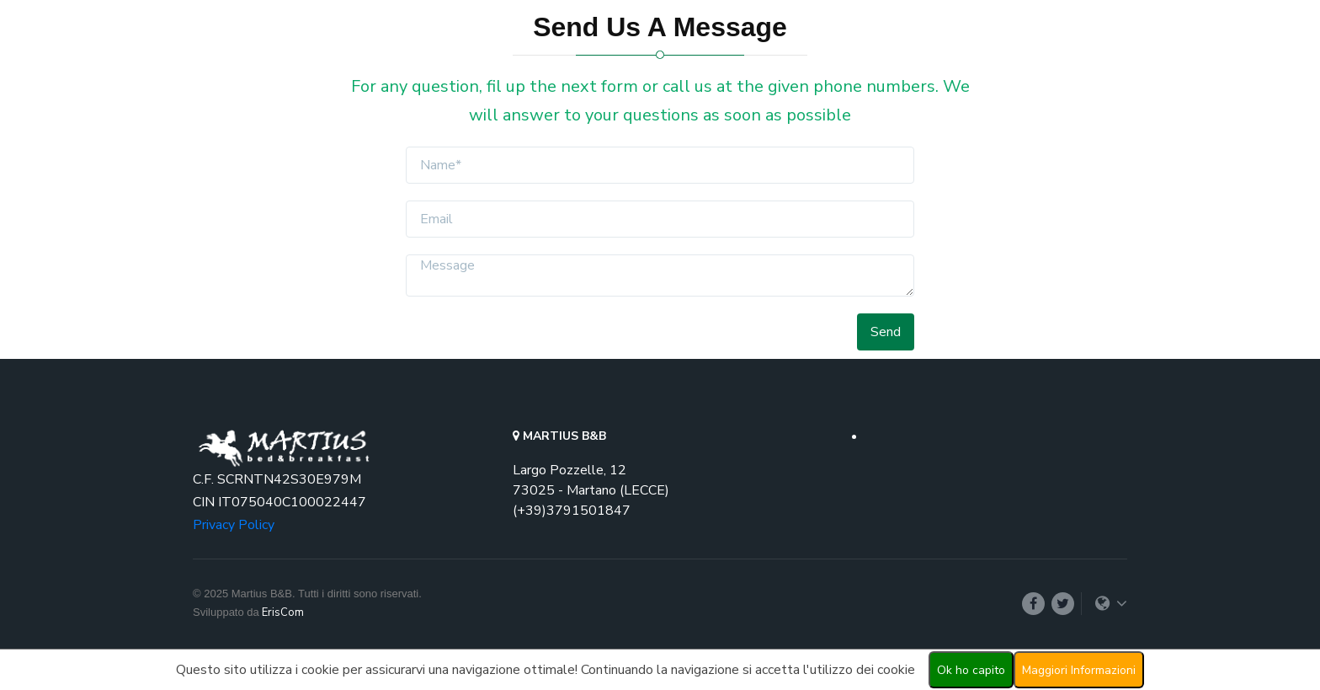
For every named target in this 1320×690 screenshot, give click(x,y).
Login (1098, 63)
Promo (854, 63)
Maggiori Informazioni (1079, 670)
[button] (1037, 63)
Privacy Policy (233, 525)
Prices (907, 63)
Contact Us (974, 63)
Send (885, 332)
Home (731, 63)
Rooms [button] (785, 63)
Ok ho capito (971, 670)
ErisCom (283, 612)
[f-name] (659, 165)
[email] (659, 219)
